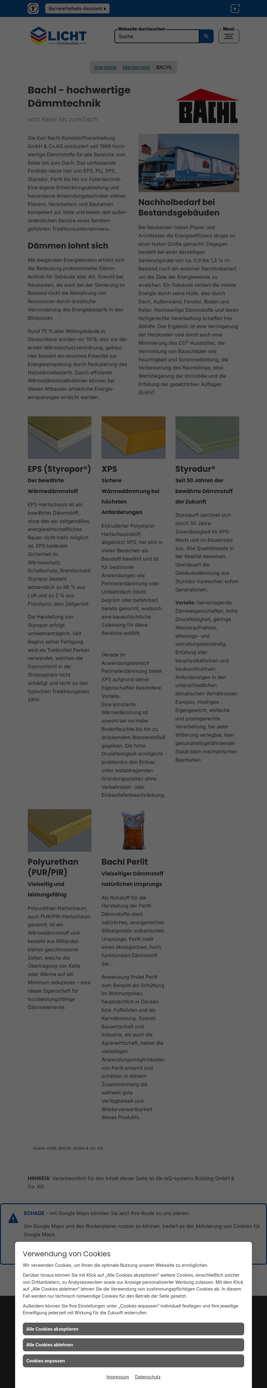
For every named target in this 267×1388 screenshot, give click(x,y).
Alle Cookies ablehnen (49, 1344)
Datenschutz (148, 1376)
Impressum (117, 1376)
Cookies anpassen (45, 1360)
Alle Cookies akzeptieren (52, 1329)
